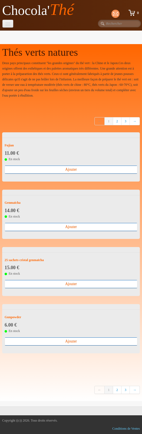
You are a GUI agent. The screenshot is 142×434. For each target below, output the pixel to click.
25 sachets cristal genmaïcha (24, 260)
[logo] (40, 10)
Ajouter (71, 169)
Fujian (9, 145)
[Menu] (7, 24)
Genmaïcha (13, 203)
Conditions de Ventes (126, 428)
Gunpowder (13, 317)
